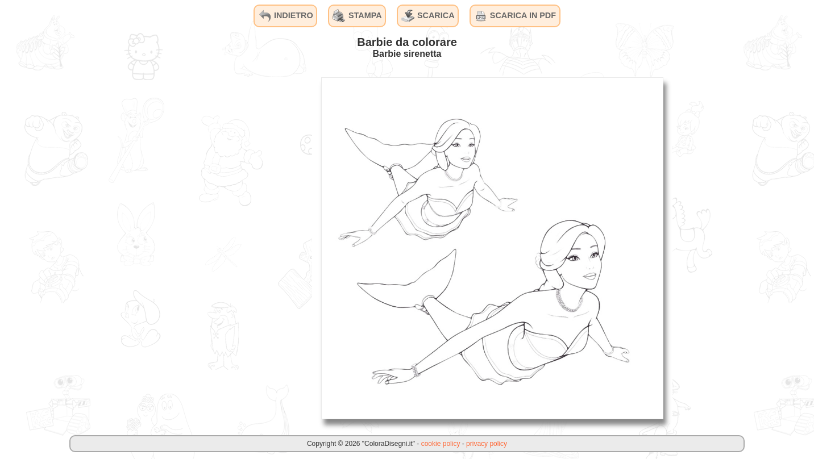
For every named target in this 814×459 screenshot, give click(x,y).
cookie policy (440, 444)
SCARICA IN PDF (515, 16)
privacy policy (486, 444)
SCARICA (428, 16)
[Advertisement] (227, 247)
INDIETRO (285, 16)
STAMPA (357, 16)
